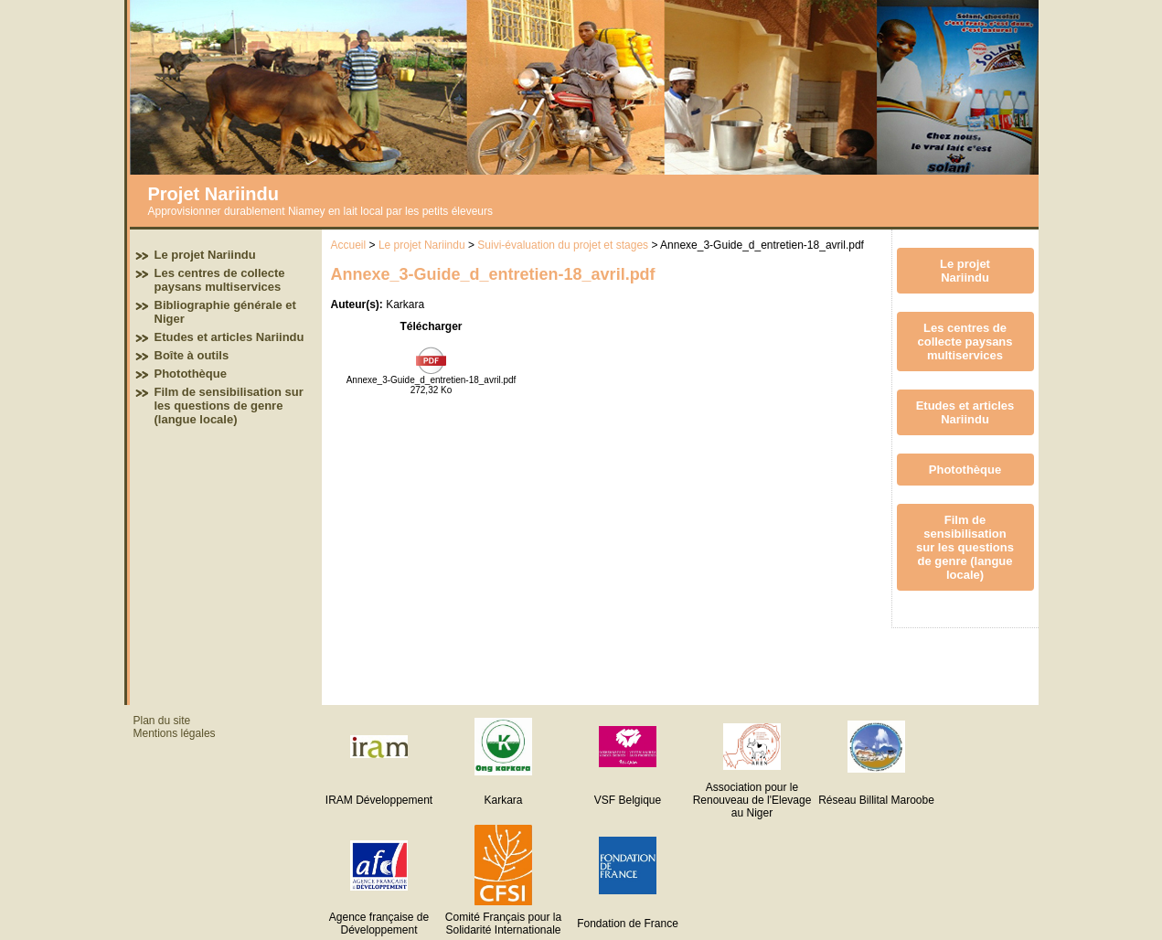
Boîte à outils (192, 355)
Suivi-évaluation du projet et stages (562, 245)
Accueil (349, 245)
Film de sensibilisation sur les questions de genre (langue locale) (229, 405)
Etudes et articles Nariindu (229, 337)
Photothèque (191, 373)
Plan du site (162, 720)
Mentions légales (174, 733)
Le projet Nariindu (205, 255)
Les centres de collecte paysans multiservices (220, 280)
